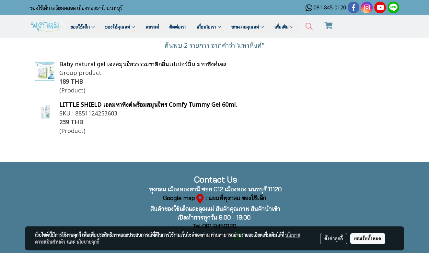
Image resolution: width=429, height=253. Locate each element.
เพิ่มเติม (284, 26)
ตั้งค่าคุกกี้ (333, 238)
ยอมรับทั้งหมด (367, 238)
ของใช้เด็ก (82, 26)
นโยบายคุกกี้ (87, 242)
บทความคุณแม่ (247, 26)
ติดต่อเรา (177, 26)
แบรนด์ (152, 26)
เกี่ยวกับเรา (208, 26)
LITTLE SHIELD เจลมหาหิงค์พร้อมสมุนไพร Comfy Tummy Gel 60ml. (148, 104)
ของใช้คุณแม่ (120, 26)
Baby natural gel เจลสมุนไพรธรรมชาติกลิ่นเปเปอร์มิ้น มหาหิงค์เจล (142, 63)
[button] (309, 26)
